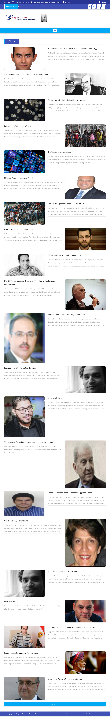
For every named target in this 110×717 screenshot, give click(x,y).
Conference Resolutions (74, 714)
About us (89, 714)
